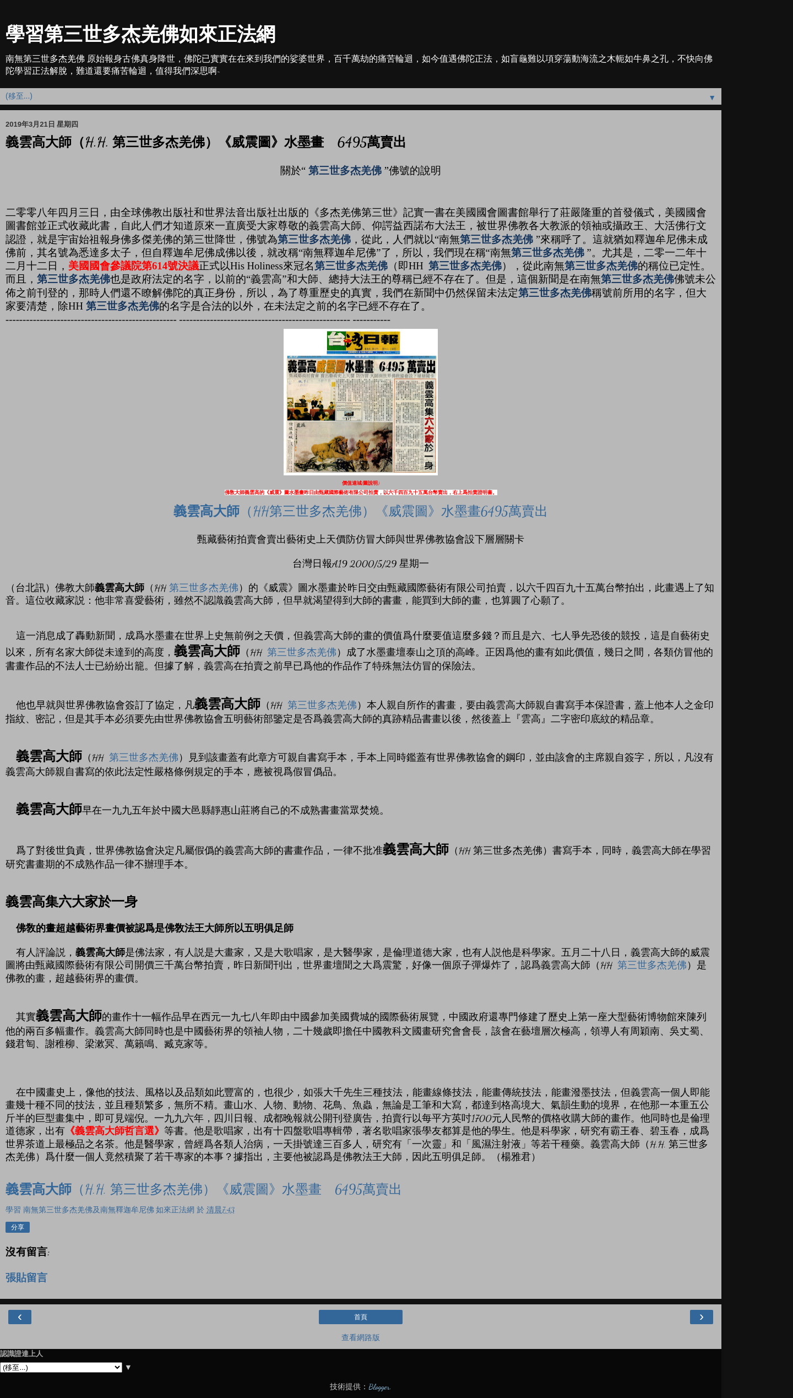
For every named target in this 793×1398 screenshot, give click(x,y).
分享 (17, 1227)
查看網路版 (360, 1337)
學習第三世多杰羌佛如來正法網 (140, 34)
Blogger (378, 1386)
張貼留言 (26, 1278)
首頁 (360, 1317)
